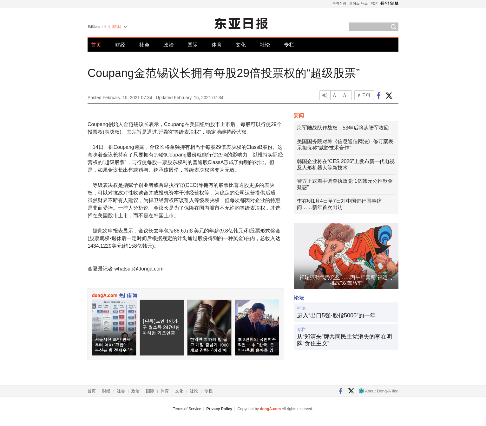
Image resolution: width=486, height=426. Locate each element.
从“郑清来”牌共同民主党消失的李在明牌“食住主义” (344, 340)
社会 (144, 45)
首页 (96, 45)
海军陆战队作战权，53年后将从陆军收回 (343, 127)
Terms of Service (187, 409)
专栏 (289, 45)
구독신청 (339, 3)
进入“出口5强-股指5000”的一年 (336, 315)
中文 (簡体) (112, 27)
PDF (374, 3)
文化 (241, 45)
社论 (265, 45)
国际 (192, 45)
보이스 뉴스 (358, 3)
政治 (168, 45)
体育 (217, 45)
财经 (120, 45)
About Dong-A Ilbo (378, 391)
